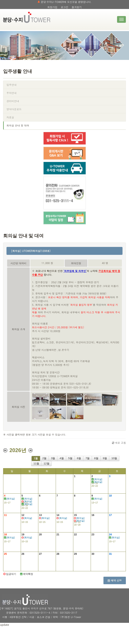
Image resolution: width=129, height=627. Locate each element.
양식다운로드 (14, 109)
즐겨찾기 (77, 7)
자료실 (10, 117)
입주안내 (11, 84)
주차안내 (11, 93)
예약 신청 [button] (115, 580)
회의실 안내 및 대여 (17, 125)
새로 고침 (119, 442)
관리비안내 (12, 101)
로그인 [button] (64, 7)
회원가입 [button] (52, 7)
